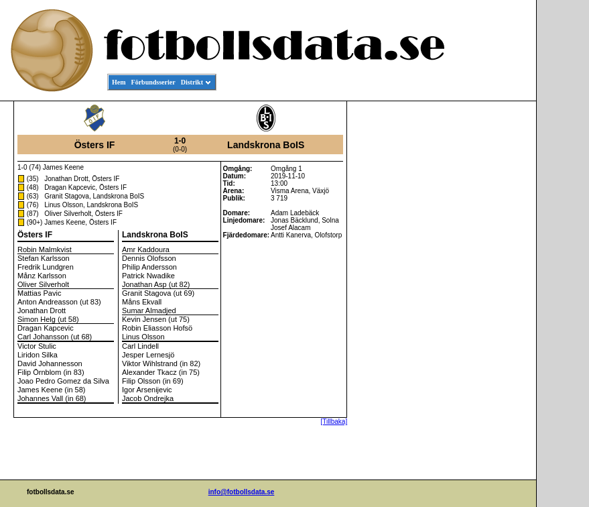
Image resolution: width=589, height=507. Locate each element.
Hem (119, 82)
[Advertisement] (475, 306)
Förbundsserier (153, 82)
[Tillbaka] (334, 421)
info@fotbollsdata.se (241, 492)
